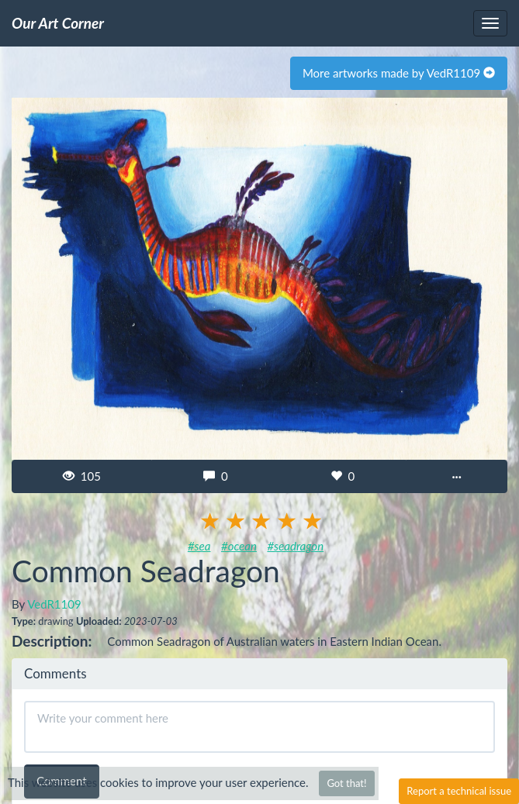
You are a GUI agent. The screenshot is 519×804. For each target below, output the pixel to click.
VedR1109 (54, 604)
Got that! (346, 783)
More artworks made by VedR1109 (399, 73)
